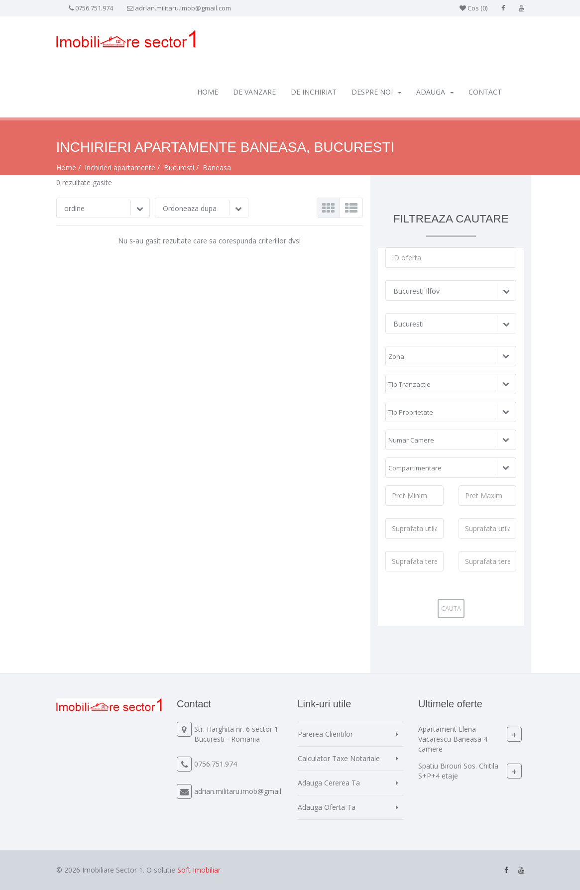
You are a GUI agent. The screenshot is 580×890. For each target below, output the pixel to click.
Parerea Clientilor (325, 734)
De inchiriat (314, 92)
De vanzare (254, 92)
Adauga (435, 92)
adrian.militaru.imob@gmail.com (183, 7)
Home (207, 92)
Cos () (473, 7)
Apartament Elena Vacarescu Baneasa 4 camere (452, 739)
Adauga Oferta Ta (326, 807)
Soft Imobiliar (199, 870)
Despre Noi (376, 92)
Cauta (451, 608)
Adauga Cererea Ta (329, 782)
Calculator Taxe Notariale (339, 758)
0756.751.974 (94, 7)
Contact (485, 92)
